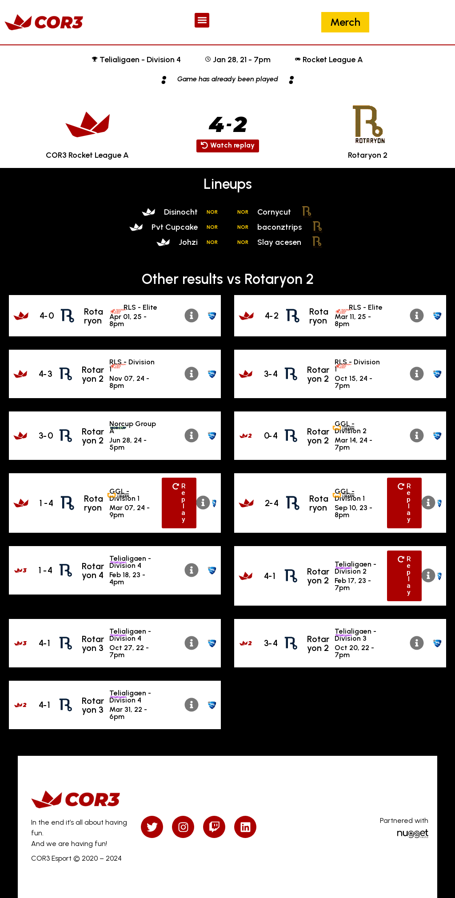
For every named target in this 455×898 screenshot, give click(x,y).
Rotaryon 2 (93, 374)
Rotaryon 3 (93, 643)
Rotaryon (93, 316)
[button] (202, 20)
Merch (345, 22)
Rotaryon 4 (93, 570)
